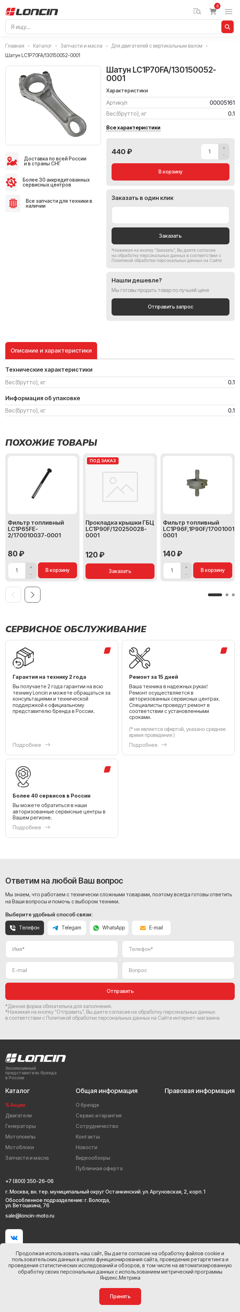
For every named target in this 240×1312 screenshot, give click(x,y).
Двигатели (18, 1115)
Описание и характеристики (51, 350)
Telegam (66, 928)
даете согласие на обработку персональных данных (163, 253)
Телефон (24, 928)
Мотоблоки (19, 1147)
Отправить (120, 991)
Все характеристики (133, 127)
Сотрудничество (97, 1126)
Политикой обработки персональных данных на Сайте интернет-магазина (133, 1018)
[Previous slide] (13, 595)
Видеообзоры (93, 1158)
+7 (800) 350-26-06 (29, 1181)
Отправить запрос (170, 307)
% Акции (15, 1105)
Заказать (170, 236)
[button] (215, 594)
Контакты (88, 1137)
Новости (86, 1147)
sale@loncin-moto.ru (29, 1215)
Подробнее (31, 745)
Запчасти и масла (27, 1158)
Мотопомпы (20, 1137)
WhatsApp (109, 928)
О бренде (87, 1105)
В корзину (170, 172)
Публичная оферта (99, 1168)
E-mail (151, 928)
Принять (120, 1296)
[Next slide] (32, 595)
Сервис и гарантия (98, 1115)
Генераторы (20, 1126)
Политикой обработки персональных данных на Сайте (167, 260)
